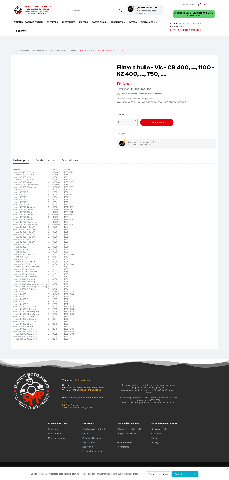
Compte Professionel (127, 433)
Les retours (87, 446)
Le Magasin (156, 442)
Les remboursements (92, 451)
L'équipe (155, 438)
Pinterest (134, 133)
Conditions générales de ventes (94, 431)
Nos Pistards (123, 446)
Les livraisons (89, 442)
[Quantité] (125, 122)
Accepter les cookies (185, 474)
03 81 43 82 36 (194, 23)
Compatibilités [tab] (70, 160)
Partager (127, 133)
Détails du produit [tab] (45, 160)
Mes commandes (56, 438)
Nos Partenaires (124, 442)
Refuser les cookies (159, 474)
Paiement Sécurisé (91, 438)
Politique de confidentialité (129, 429)
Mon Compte (54, 429)
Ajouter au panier (155, 122)
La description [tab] (21, 160)
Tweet (131, 133)
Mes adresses (55, 433)
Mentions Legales (159, 429)
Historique (156, 433)
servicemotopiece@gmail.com (185, 30)
